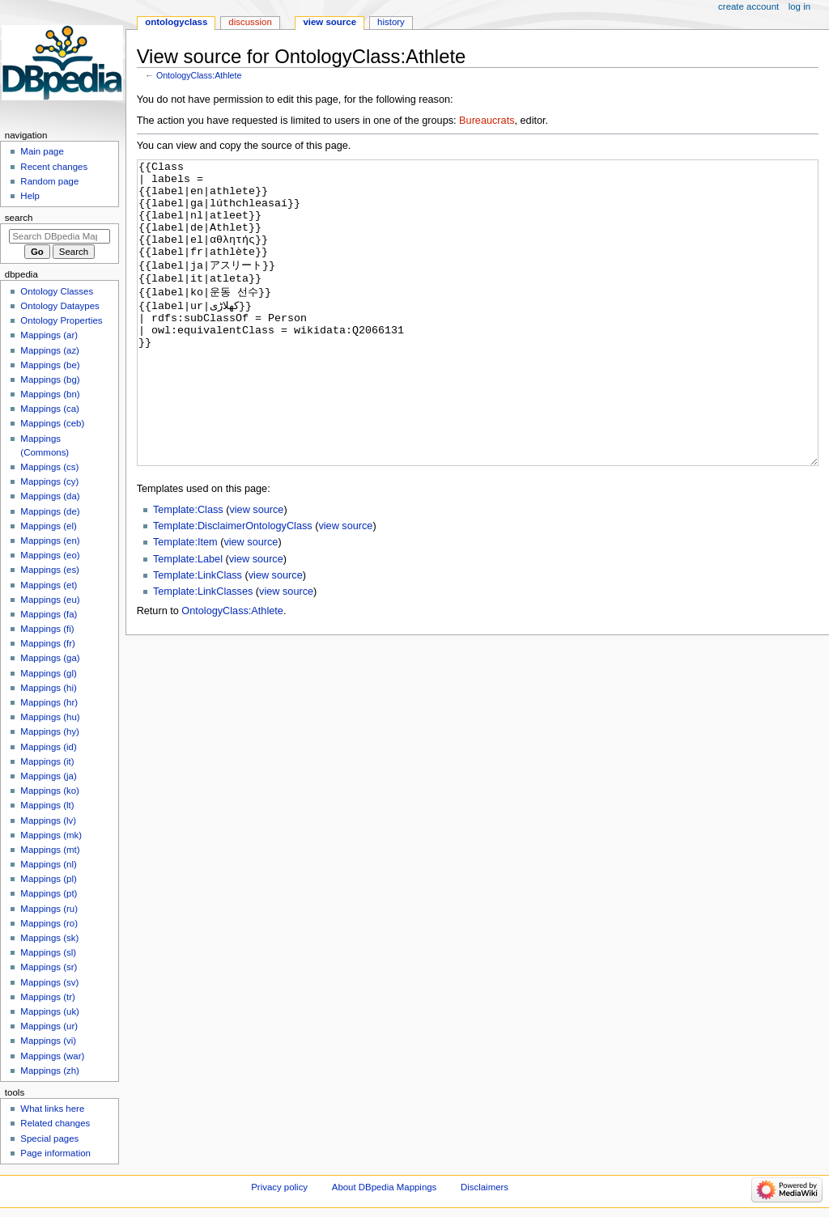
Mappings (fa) (48, 614)
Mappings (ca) (49, 408)
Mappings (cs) (49, 467)
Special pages (49, 1138)
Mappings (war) (52, 1056)
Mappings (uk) (49, 1011)
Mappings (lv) (48, 820)
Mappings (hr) (49, 702)
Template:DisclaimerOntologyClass (232, 586)
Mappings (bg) (49, 379)
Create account (748, 6)
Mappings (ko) (49, 790)
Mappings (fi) (47, 629)
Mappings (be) (49, 365)
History (391, 22)
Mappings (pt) (48, 893)
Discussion (249, 22)
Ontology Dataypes (59, 306)
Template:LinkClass (197, 636)
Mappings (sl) (48, 952)
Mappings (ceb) (52, 423)
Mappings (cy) (49, 481)
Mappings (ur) (49, 1026)
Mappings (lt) (47, 805)
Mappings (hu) (49, 717)
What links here (52, 1108)
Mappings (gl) (48, 673)
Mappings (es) (49, 570)
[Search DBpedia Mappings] (59, 236)
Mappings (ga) (49, 658)
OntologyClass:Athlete (198, 75)
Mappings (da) (49, 496)
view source (256, 570)
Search (19, 218)
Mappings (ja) (48, 776)
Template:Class (188, 570)
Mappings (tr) (47, 997)
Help (30, 196)
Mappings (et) (48, 585)
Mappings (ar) (49, 335)
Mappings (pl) (48, 879)
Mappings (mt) (49, 849)
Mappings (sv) (49, 982)
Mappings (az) (49, 350)
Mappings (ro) (49, 923)
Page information (55, 1153)
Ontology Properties (61, 320)
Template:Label (188, 619)
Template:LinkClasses (203, 652)
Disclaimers (484, 1187)
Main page (42, 151)
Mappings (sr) (48, 967)
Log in (799, 6)
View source (329, 22)
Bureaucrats (486, 120)
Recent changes (53, 167)
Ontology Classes (56, 291)
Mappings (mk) (51, 835)
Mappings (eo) (49, 555)
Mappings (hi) (48, 688)
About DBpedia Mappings (384, 1187)
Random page (49, 181)
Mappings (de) (49, 511)
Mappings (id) (48, 747)
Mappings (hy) (49, 731)
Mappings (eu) (49, 599)
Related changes (55, 1123)
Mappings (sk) (49, 938)
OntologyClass (176, 22)
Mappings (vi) (48, 1040)
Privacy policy (279, 1187)
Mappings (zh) (49, 1070)
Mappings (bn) (49, 394)
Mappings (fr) (47, 643)
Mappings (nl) (48, 864)
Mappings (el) (48, 526)
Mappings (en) (49, 540)
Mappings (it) (47, 761)
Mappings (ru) (49, 909)
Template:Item (185, 602)
